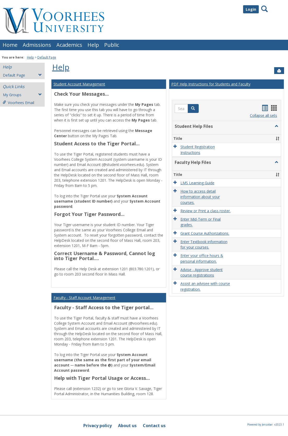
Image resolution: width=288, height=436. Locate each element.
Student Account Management (79, 84)
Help (93, 44)
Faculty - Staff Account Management (84, 297)
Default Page (46, 57)
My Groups (22, 94)
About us (127, 425)
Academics (69, 44)
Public (111, 44)
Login (251, 9)
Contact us (154, 425)
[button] (193, 108)
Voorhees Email (18, 102)
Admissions (37, 44)
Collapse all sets (263, 115)
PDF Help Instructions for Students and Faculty (210, 84)
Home (10, 44)
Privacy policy (97, 425)
